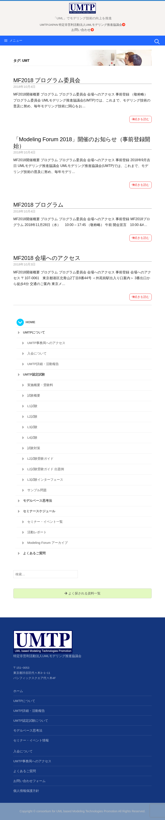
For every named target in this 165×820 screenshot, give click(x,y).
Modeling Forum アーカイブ (47, 542)
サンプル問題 (37, 490)
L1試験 (32, 406)
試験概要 (33, 395)
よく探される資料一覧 (82, 593)
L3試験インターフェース (45, 479)
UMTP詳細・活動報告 (43, 364)
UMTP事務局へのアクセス (46, 343)
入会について (37, 353)
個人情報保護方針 (26, 791)
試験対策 (33, 448)
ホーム (18, 691)
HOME (30, 322)
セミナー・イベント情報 (31, 740)
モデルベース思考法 (37, 500)
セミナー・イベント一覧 (45, 521)
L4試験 (32, 437)
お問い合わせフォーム (29, 781)
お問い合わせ (82, 30)
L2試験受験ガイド (40, 458)
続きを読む (140, 119)
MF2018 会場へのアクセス (46, 258)
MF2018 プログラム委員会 (46, 80)
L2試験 (32, 416)
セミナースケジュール (39, 511)
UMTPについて (34, 332)
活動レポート (37, 532)
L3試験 (32, 427)
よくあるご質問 (34, 553)
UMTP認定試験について (30, 720)
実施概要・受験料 (40, 385)
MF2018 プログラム (38, 205)
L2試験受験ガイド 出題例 (45, 469)
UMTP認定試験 (34, 374)
